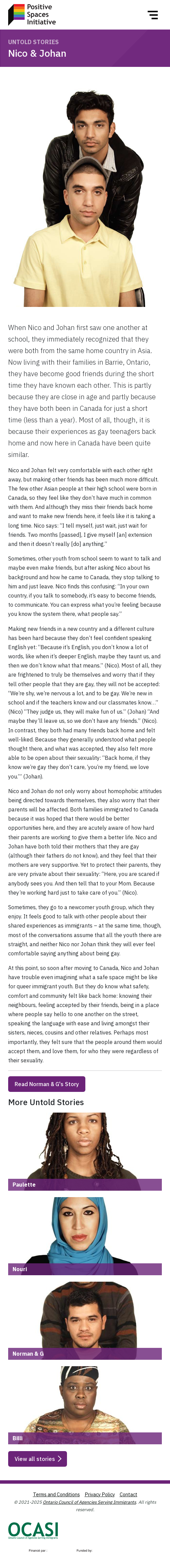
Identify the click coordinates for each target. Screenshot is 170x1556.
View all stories (35, 1459)
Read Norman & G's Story (47, 1084)
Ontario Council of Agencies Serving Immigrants (89, 1502)
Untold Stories (33, 42)
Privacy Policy (100, 1494)
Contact (128, 1494)
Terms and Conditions (56, 1494)
